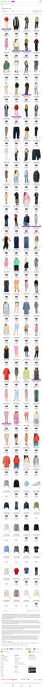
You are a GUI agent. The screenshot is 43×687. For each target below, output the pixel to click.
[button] (6, 12)
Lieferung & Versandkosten (32, 659)
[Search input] (22, 4)
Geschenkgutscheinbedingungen (20, 665)
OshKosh (22, 644)
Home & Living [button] (18, 15)
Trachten (2, 676)
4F (24, 646)
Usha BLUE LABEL (5, 646)
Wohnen (2, 675)
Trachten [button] (40, 15)
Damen (2, 672)
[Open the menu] (2, 4)
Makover (10, 646)
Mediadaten (3, 665)
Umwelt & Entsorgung (32, 660)
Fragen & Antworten (31, 657)
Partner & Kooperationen (5, 661)
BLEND (14, 646)
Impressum (16, 662)
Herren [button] (33, 15)
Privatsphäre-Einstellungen (19, 664)
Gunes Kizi (26, 644)
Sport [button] (14, 15)
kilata (27, 646)
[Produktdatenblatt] (6, 28)
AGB (15, 657)
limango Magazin (3, 660)
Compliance (16, 661)
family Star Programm (4, 657)
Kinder (2, 671)
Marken (2, 677)
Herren (2, 673)
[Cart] (10, 29)
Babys (2, 670)
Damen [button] (6, 15)
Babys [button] (37, 15)
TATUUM (17, 646)
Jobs (1, 662)
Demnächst (16, 670)
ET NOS (8, 644)
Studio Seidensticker (32, 644)
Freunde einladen (4, 659)
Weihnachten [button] (28, 15)
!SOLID (21, 646)
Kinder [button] (24, 15)
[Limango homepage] (5, 1)
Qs (37, 644)
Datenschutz (17, 660)
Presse (2, 664)
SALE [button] (3, 15)
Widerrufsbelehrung (18, 659)
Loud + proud (4, 644)
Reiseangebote (17, 673)
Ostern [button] (10, 15)
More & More (17, 644)
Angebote (2, 668)
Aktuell (16, 668)
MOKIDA (12, 644)
